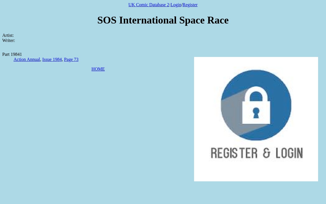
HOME (98, 69)
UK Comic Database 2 (149, 4)
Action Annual (27, 59)
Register (189, 4)
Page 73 (71, 59)
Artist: (8, 35)
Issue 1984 (52, 59)
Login (175, 4)
